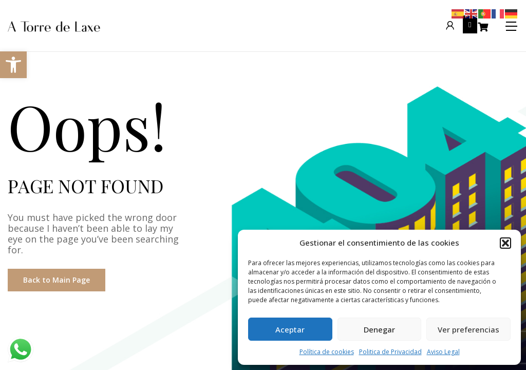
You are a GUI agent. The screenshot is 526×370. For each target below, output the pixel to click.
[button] (505, 243)
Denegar (379, 329)
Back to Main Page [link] (56, 280)
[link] (13, 64)
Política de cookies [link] (326, 351)
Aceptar (290, 329)
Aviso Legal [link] (443, 351)
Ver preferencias (468, 329)
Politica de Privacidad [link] (390, 351)
